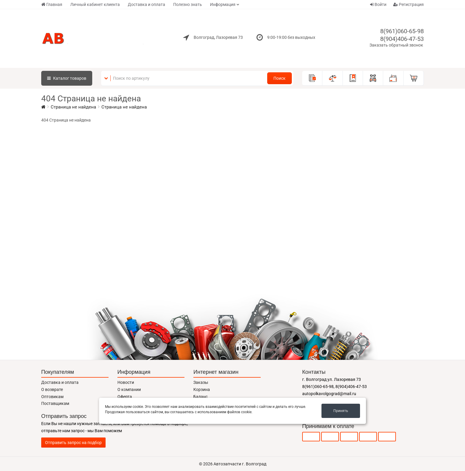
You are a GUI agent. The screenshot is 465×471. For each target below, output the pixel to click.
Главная (51, 4)
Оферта (124, 396)
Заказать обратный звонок (396, 45)
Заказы (200, 382)
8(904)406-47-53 (402, 39)
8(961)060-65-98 (402, 31)
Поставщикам (55, 403)
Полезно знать (187, 4)
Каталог (66, 78)
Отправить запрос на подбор (73, 442)
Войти (378, 4)
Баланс (200, 396)
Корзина (201, 389)
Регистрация (408, 4)
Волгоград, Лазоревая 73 (218, 37)
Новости (125, 382)
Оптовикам (52, 396)
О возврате (52, 389)
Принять (340, 411)
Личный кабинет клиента (95, 4)
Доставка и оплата (146, 4)
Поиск (279, 78)
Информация (222, 4)
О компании (129, 389)
